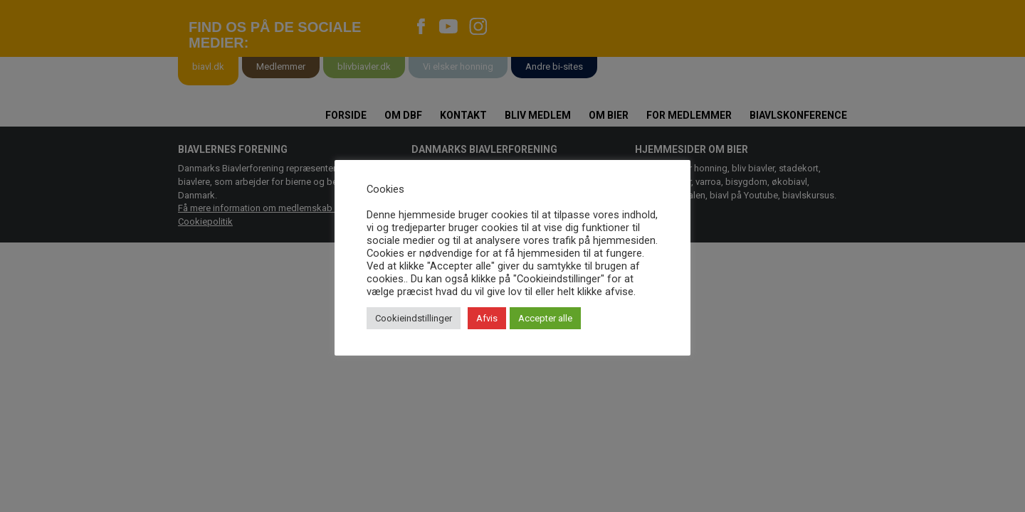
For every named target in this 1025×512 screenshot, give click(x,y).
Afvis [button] (487, 318)
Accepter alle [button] (545, 318)
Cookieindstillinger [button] (413, 318)
